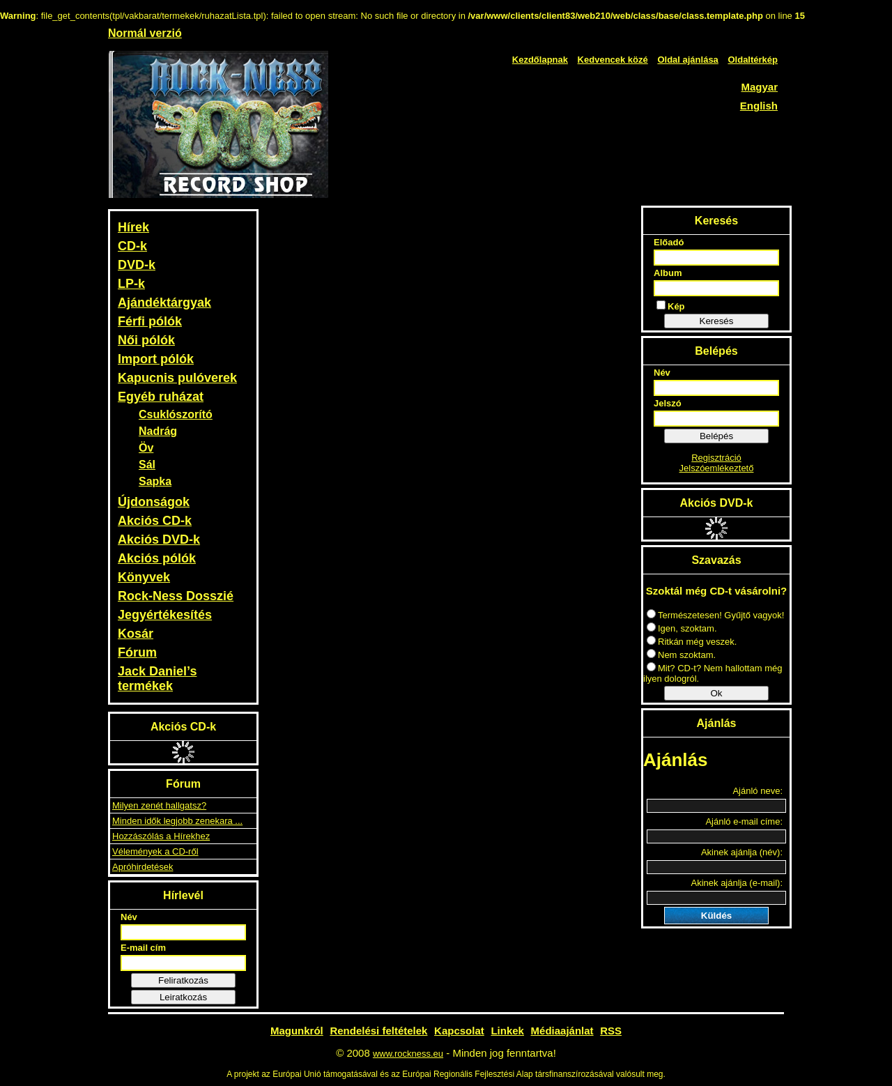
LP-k (131, 284)
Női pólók (146, 340)
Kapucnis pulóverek (177, 378)
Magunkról (296, 1031)
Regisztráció (716, 457)
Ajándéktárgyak (164, 302)
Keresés (717, 321)
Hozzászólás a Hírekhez (161, 836)
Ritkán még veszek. (692, 641)
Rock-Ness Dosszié (175, 596)
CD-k (132, 246)
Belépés (716, 436)
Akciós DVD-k (159, 539)
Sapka (155, 481)
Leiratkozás (183, 997)
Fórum (137, 652)
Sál (147, 465)
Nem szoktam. (681, 655)
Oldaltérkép (753, 59)
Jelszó (668, 403)
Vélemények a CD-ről (155, 851)
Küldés (716, 915)
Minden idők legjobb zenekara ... (177, 821)
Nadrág (158, 431)
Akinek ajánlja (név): (742, 852)
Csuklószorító (176, 414)
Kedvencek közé (613, 59)
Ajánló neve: (757, 791)
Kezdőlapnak (540, 59)
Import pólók (156, 359)
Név (129, 917)
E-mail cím (143, 947)
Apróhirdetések (142, 867)
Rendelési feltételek (378, 1031)
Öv (146, 448)
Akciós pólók (157, 558)
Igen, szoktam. (682, 628)
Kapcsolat (459, 1031)
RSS (611, 1031)
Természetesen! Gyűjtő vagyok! (715, 615)
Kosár (135, 634)
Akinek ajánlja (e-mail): (737, 883)
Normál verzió (145, 33)
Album (668, 273)
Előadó (669, 242)
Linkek (507, 1031)
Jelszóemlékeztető (716, 468)
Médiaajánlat (562, 1031)
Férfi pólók (150, 321)
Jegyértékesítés (165, 615)
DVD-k (136, 265)
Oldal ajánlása (687, 59)
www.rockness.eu (408, 1053)
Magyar (759, 87)
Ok (716, 693)
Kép (670, 306)
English (759, 106)
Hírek (133, 227)
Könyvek (144, 577)
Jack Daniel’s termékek (157, 678)
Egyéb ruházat (160, 397)
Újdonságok (154, 502)
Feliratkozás (183, 980)
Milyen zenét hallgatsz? (159, 805)
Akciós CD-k (155, 521)
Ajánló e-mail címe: (744, 821)
